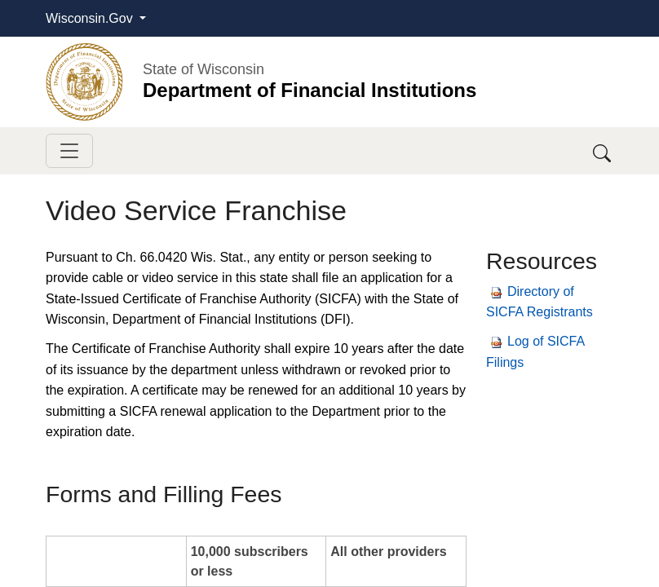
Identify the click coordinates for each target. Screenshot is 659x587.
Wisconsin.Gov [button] (91, 18)
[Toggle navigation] (69, 151)
